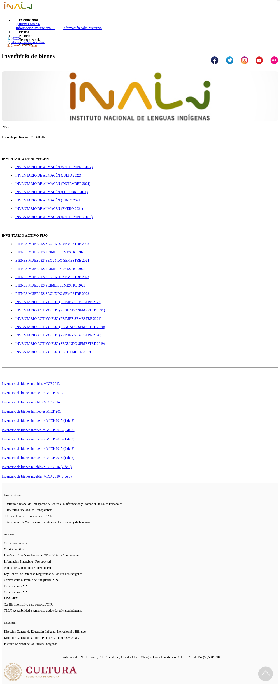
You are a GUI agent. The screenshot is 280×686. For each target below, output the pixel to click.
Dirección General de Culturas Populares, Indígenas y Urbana (42, 637)
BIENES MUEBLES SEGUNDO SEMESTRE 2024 (52, 260)
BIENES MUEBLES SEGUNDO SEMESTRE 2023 (52, 277)
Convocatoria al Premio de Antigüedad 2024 (31, 580)
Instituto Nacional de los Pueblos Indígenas (30, 644)
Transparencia (30, 40)
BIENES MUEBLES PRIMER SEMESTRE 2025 (50, 252)
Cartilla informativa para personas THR (28, 604)
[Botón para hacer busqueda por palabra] (270, 51)
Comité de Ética (14, 549)
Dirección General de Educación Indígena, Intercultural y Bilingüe (45, 631)
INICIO (15, 38)
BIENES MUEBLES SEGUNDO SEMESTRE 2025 (52, 244)
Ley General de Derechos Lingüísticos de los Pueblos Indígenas (43, 574)
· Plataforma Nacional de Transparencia (28, 510)
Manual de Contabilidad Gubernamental (28, 567)
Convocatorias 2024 (16, 592)
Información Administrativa (82, 28)
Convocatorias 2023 (16, 586)
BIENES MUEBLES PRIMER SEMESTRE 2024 (50, 269)
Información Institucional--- (35, 28)
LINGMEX (11, 598)
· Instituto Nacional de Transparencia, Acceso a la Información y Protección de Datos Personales (63, 504)
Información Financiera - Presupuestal (27, 561)
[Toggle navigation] (278, 0)
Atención (25, 36)
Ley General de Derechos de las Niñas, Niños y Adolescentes (41, 555)
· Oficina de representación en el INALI (28, 516)
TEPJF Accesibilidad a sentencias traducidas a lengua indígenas (43, 610)
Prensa (24, 32)
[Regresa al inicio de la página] (265, 674)
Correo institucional (16, 543)
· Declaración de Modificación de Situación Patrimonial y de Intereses (47, 522)
